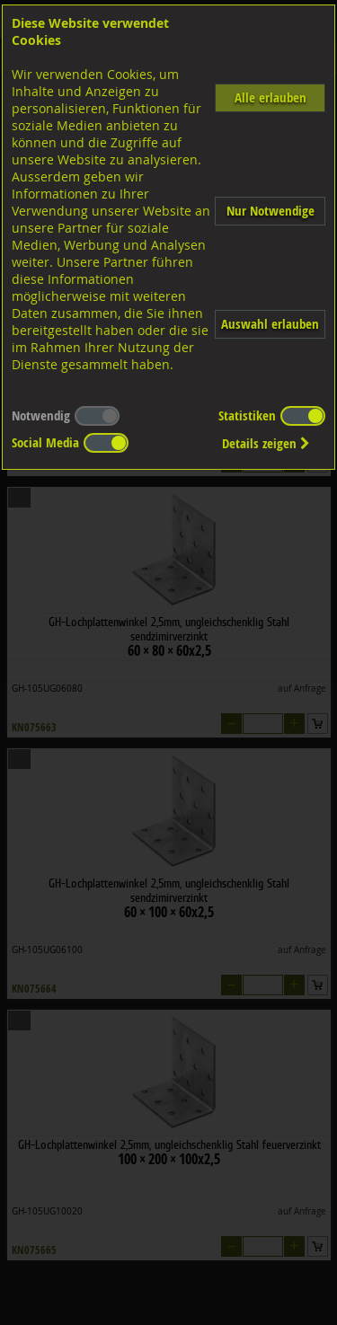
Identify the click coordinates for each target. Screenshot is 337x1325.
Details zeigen (266, 443)
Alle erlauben (270, 97)
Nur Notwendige (270, 210)
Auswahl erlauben (270, 323)
